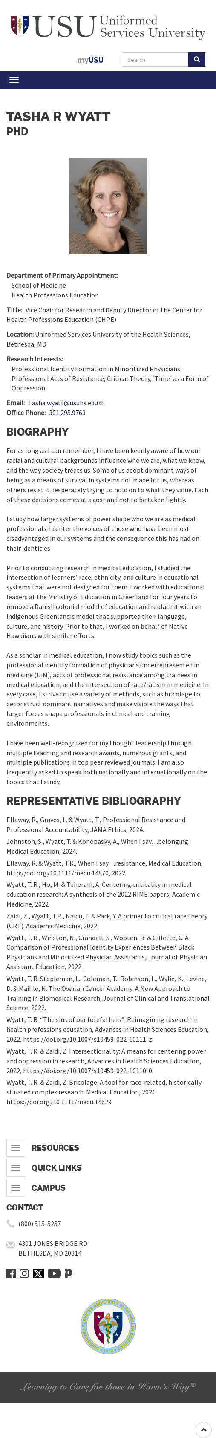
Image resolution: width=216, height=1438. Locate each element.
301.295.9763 (67, 412)
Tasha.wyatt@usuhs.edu (66, 402)
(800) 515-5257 (39, 1223)
